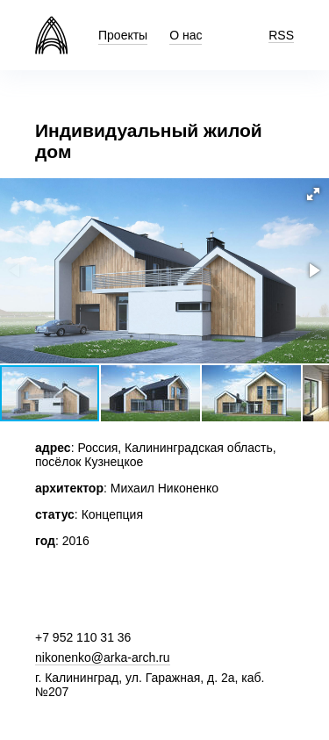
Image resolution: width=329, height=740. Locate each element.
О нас (185, 35)
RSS (281, 35)
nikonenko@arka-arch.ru (102, 657)
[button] (313, 194)
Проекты (122, 35)
